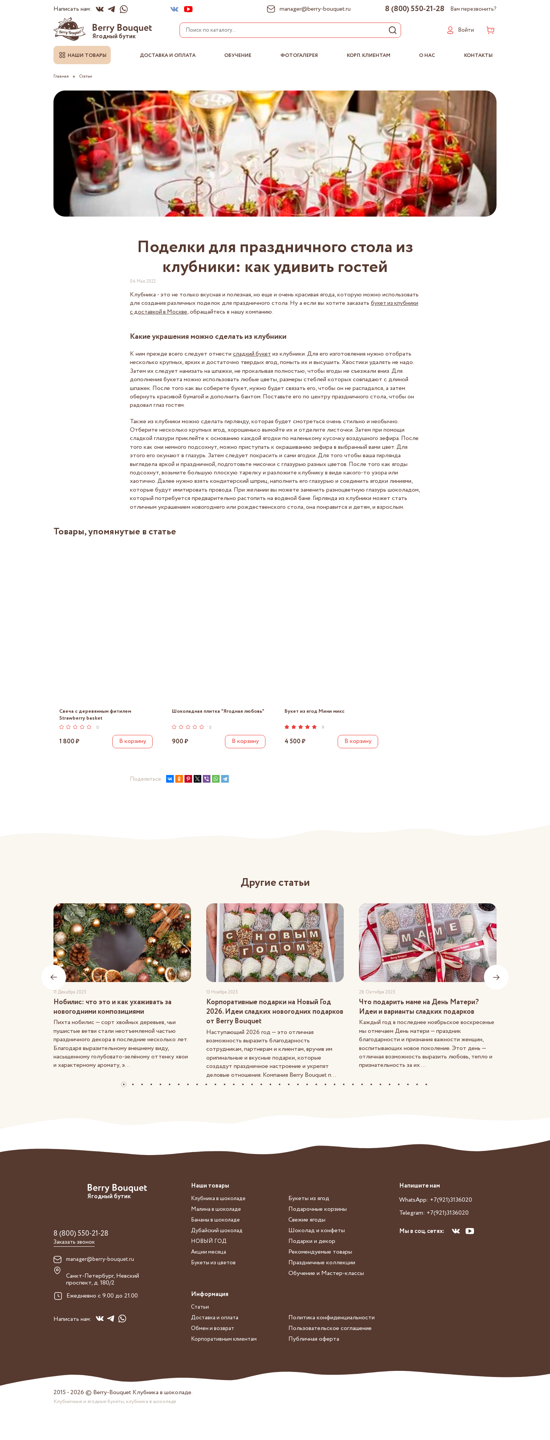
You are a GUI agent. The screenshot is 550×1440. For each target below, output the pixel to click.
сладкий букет (253, 353)
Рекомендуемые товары (320, 1263)
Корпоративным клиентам (225, 1350)
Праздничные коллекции (321, 1274)
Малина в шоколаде (217, 1221)
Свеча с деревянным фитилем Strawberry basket (96, 715)
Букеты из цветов (215, 1274)
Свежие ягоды (306, 1231)
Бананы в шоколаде (217, 1231)
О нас (427, 55)
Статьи (200, 1318)
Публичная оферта (313, 1350)
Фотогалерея (299, 55)
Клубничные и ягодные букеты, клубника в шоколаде (118, 1413)
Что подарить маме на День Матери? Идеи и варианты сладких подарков (422, 1014)
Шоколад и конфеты (316, 1242)
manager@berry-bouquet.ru (101, 1271)
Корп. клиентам (368, 55)
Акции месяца (209, 1263)
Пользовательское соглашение (330, 1340)
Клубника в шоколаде (220, 1210)
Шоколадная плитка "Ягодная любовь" (209, 715)
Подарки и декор (311, 1253)
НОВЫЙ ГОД (210, 1253)
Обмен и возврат (213, 1340)
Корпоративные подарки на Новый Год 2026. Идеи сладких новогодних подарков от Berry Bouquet (273, 1019)
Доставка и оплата (168, 55)
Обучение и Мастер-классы (326, 1285)
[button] (123, 1096)
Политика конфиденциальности (331, 1329)
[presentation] (53, 983)
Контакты (478, 55)
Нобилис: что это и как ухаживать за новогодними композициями (116, 1014)
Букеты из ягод (308, 1210)
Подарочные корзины (317, 1221)
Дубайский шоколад (218, 1242)
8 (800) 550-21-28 (415, 9)
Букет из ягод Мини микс (315, 711)
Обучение (237, 55)
